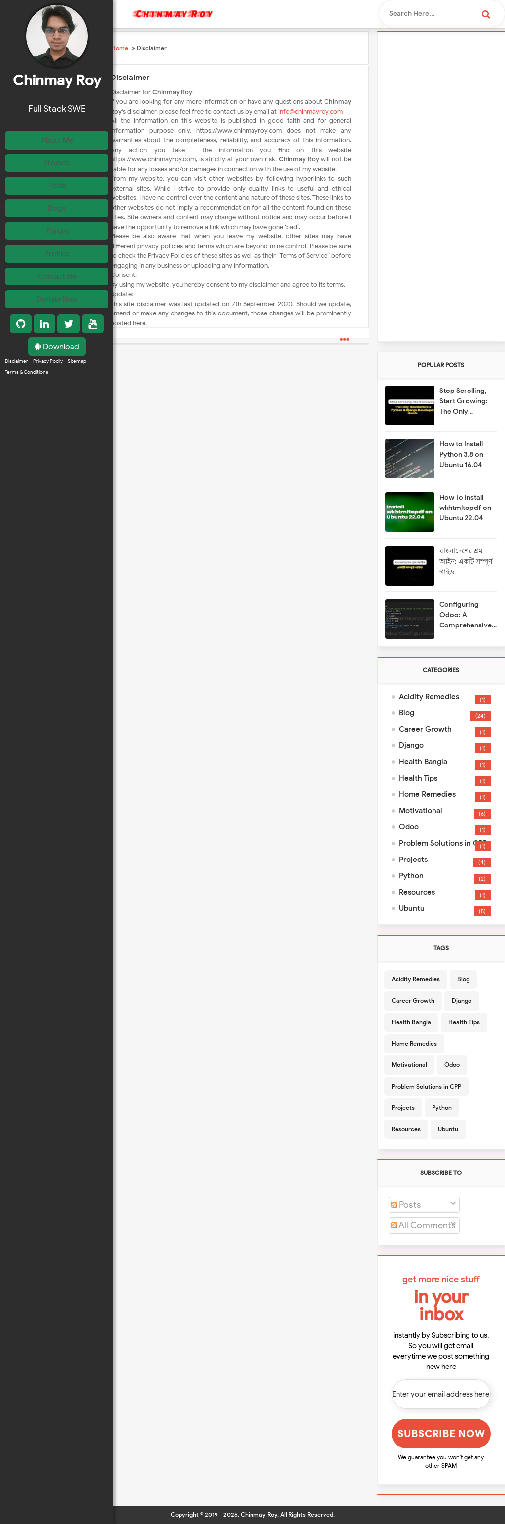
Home (119, 48)
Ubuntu (412, 908)
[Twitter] (68, 330)
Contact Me (58, 282)
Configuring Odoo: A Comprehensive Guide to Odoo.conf (465, 615)
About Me (59, 140)
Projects (59, 163)
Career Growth (425, 729)
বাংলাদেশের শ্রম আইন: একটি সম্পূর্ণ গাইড (465, 561)
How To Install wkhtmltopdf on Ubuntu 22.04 (465, 507)
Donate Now (58, 306)
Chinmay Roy (259, 1514)
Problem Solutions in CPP (443, 843)
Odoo (409, 826)
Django (411, 745)
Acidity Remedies (429, 696)
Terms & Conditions (26, 382)
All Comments (423, 1225)
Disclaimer (16, 369)
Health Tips (418, 778)
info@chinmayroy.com (310, 111)
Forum (59, 235)
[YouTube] (93, 330)
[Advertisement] (441, 187)
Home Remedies (427, 794)
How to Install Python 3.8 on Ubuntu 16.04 (461, 454)
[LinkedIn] (44, 330)
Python (411, 875)
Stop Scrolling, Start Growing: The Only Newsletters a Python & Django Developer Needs (467, 402)
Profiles (59, 258)
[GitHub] (21, 330)
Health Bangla (423, 761)
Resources (417, 892)
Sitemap (77, 369)
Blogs (58, 211)
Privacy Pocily (48, 369)
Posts (59, 187)
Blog (406, 712)
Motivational (420, 810)
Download (57, 353)
